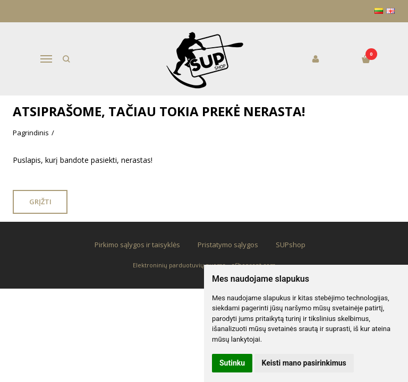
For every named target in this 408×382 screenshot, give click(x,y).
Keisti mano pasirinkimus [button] (304, 363)
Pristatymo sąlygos (228, 244)
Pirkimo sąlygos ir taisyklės (137, 244)
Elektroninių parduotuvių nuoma (179, 265)
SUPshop (290, 244)
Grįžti (41, 201)
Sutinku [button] (232, 363)
